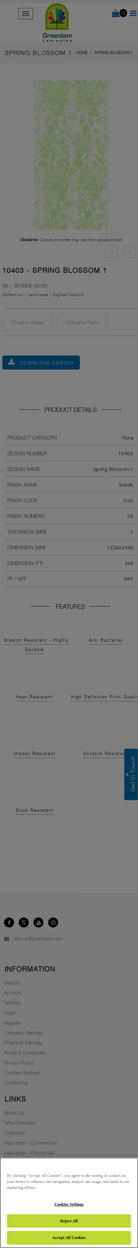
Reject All (69, 1221)
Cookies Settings (69, 1204)
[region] (69, 1203)
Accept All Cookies (69, 1237)
